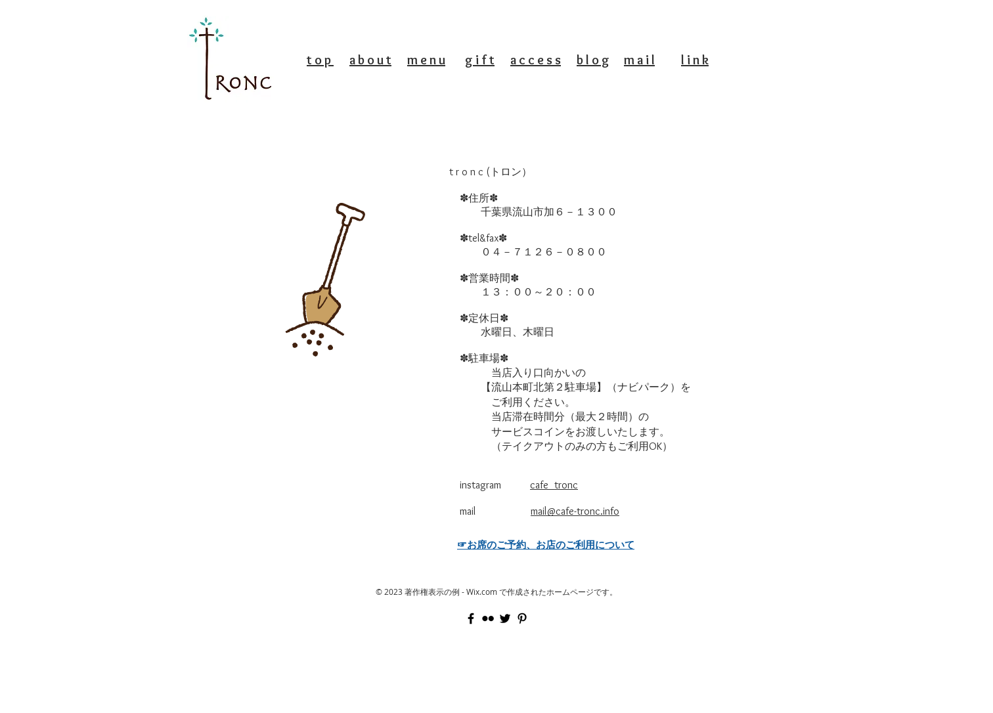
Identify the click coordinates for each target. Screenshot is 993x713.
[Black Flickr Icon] (488, 618)
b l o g (593, 60)
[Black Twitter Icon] (505, 618)
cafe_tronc (554, 485)
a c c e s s (535, 60)
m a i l (639, 60)
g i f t (480, 60)
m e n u (426, 60)
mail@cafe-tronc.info (575, 511)
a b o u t (370, 60)
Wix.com (481, 591)
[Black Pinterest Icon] (522, 618)
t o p (320, 60)
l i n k (695, 60)
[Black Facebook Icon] (471, 618)
